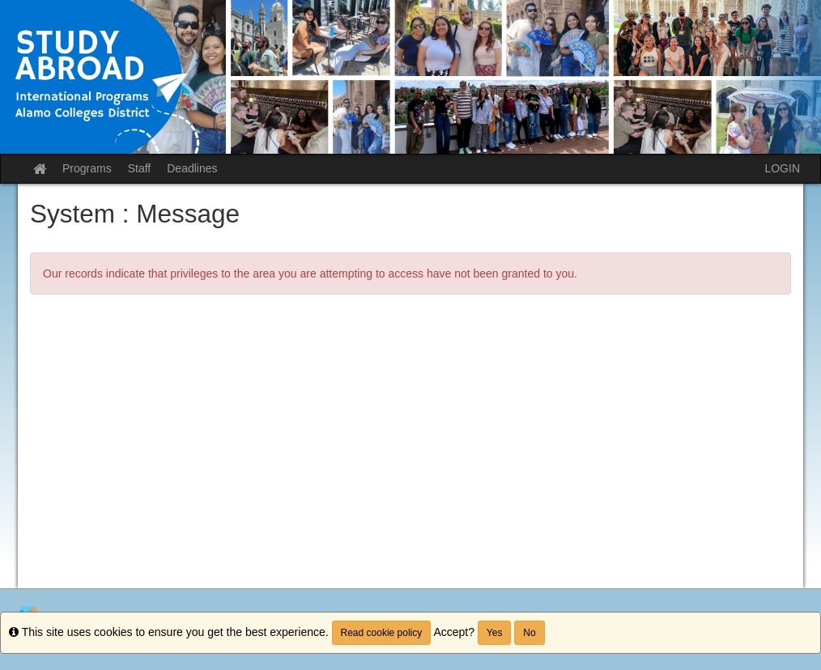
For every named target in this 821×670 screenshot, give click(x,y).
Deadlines (192, 168)
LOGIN (782, 168)
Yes (495, 632)
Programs (87, 168)
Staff (139, 168)
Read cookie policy (382, 632)
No (529, 632)
